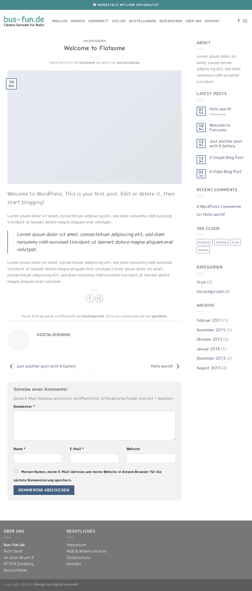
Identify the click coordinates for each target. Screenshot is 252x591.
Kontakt (212, 21)
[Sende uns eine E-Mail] (245, 21)
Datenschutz (78, 557)
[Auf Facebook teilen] (90, 298)
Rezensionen (170, 21)
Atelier (118, 21)
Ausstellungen (142, 21)
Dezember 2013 (211, 358)
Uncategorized (94, 41)
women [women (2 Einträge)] (203, 250)
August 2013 (208, 368)
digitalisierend (128, 63)
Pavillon (59, 21)
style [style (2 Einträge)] (235, 242)
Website (133, 448)
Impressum (76, 544)
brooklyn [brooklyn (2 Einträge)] (204, 242)
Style (201, 282)
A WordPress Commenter (219, 206)
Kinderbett (99, 21)
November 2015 (211, 330)
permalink (159, 316)
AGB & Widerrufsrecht (87, 551)
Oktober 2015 (209, 339)
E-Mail (77, 448)
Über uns (194, 21)
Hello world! (166, 366)
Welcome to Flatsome (219, 127)
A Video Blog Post (225, 171)
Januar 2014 (208, 349)
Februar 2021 (209, 320)
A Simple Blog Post (226, 157)
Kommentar (24, 406)
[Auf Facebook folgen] (239, 21)
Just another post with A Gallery (41, 366)
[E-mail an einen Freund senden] (99, 298)
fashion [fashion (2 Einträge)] (221, 242)
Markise (78, 21)
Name (19, 448)
